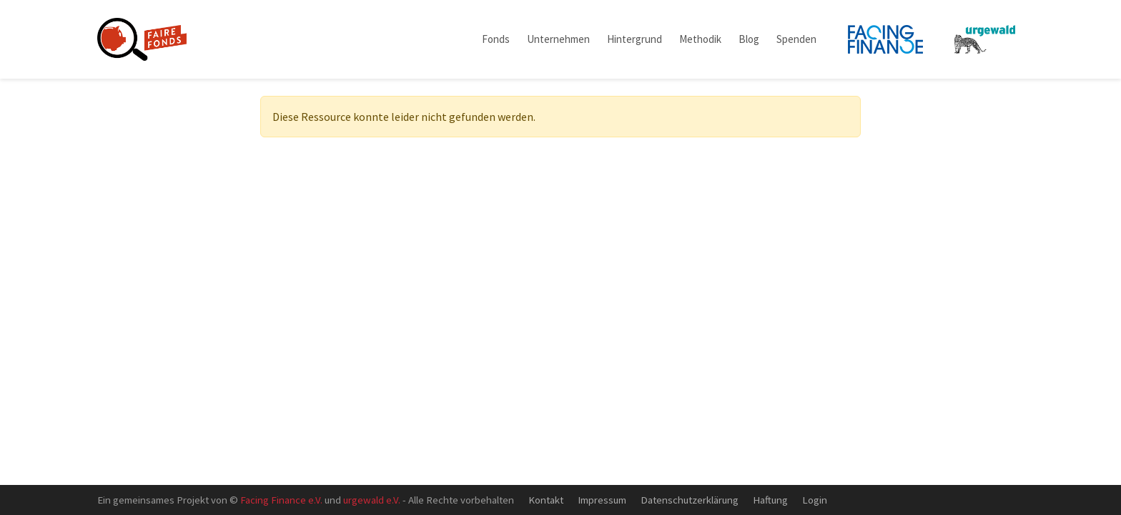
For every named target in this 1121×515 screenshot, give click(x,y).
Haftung (770, 499)
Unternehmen (558, 39)
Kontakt (545, 499)
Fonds (496, 39)
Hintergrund (634, 39)
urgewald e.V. (371, 499)
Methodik (700, 39)
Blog (749, 39)
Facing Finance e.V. (281, 499)
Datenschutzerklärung (690, 499)
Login (814, 499)
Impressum (602, 499)
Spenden (796, 39)
